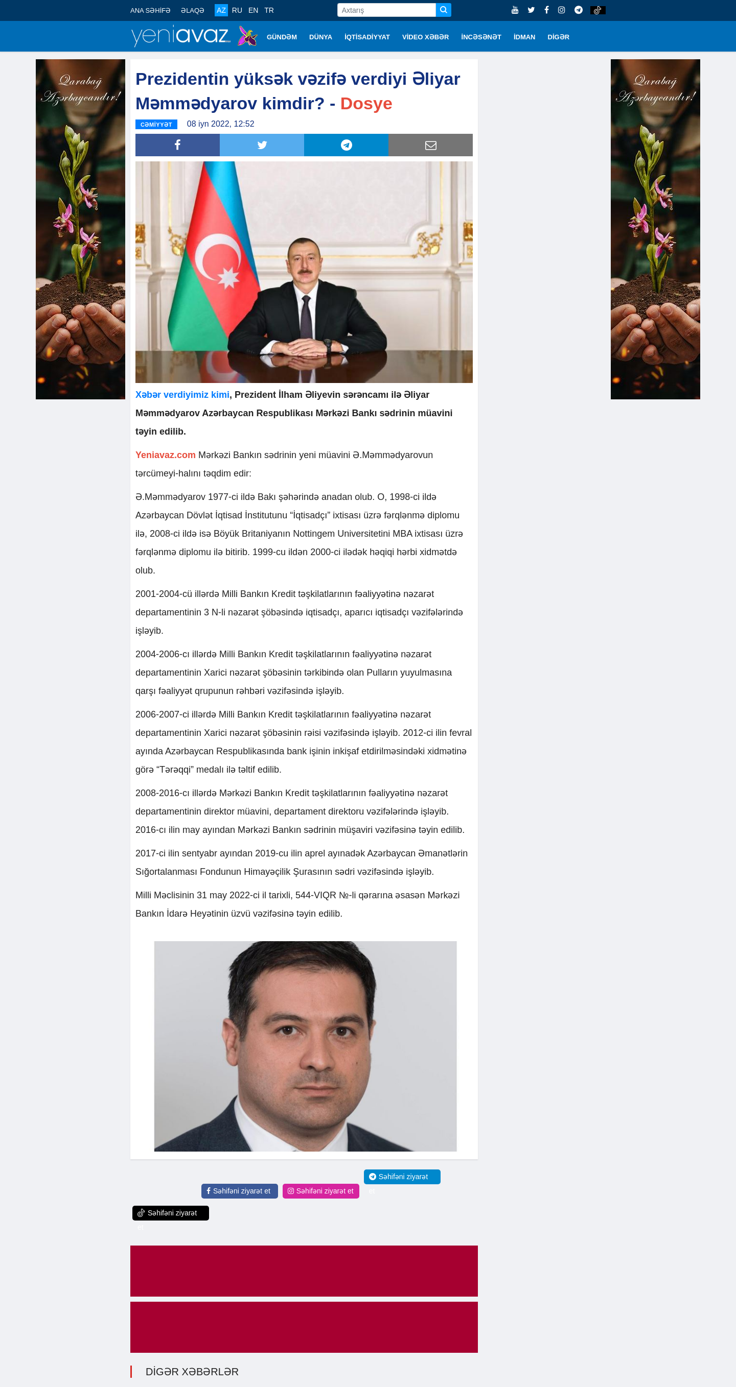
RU (237, 10)
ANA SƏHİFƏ (150, 10)
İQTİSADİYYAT (367, 37)
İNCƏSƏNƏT (481, 37)
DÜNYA (320, 37)
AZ (221, 10)
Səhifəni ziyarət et (238, 1190)
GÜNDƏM (282, 37)
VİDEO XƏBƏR (425, 37)
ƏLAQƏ (192, 10)
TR (269, 10)
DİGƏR (559, 37)
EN (253, 10)
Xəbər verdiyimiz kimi (182, 394)
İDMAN (525, 37)
